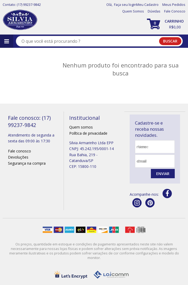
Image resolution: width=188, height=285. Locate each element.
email (142, 161)
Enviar (162, 173)
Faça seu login (125, 4)
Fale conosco (19, 151)
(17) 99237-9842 (29, 4)
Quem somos (81, 127)
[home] (20, 20)
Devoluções (18, 157)
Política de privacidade (88, 133)
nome (143, 146)
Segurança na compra (27, 163)
